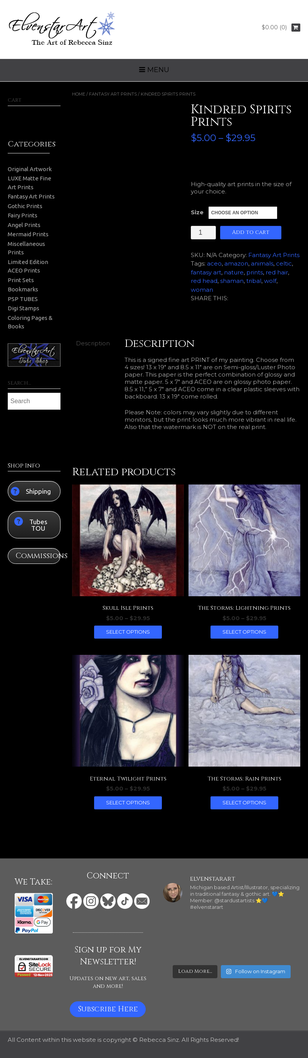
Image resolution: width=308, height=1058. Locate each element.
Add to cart (250, 232)
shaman (232, 280)
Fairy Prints (22, 215)
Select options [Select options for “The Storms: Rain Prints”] (244, 802)
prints (254, 272)
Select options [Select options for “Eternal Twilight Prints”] (128, 802)
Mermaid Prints (28, 234)
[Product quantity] (203, 232)
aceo (214, 263)
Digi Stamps (23, 308)
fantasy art (206, 272)
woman (202, 289)
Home (78, 94)
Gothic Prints (25, 206)
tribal (253, 280)
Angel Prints (24, 225)
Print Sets (21, 280)
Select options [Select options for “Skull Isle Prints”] (128, 632)
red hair (277, 272)
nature (234, 272)
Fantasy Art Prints (113, 94)
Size (197, 212)
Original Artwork (30, 169)
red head (204, 280)
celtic (284, 263)
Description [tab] (93, 343)
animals (262, 263)
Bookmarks (23, 289)
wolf (270, 280)
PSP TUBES (23, 299)
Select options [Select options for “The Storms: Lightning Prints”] (244, 632)
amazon (236, 263)
